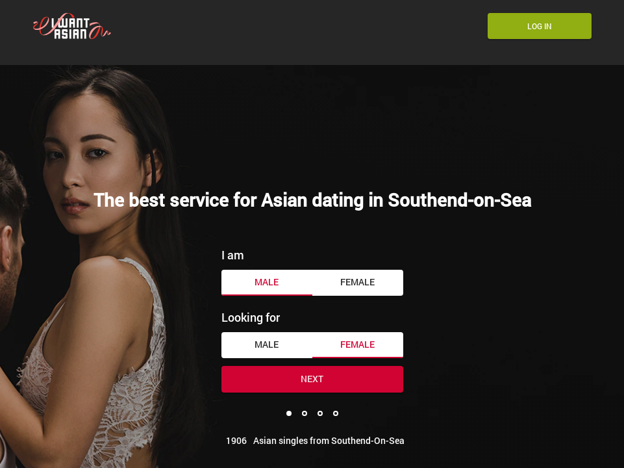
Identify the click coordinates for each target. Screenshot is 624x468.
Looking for (250, 317)
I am (232, 255)
